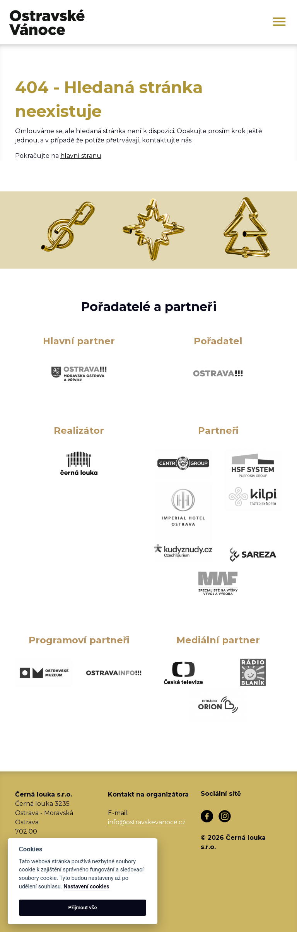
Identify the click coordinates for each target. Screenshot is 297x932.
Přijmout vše (82, 907)
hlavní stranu (80, 155)
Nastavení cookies (86, 886)
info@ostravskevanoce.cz (147, 822)
